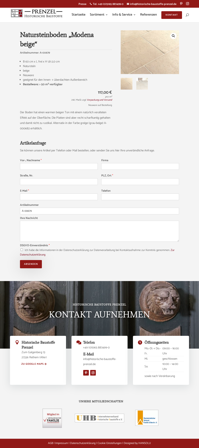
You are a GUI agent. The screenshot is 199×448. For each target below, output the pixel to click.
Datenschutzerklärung (82, 443)
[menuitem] (181, 5)
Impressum (61, 443)
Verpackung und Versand (99, 100)
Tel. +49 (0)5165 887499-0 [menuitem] (106, 4)
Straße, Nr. (26, 176)
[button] (173, 36)
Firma (104, 160)
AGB (50, 443)
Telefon (106, 191)
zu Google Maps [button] (32, 364)
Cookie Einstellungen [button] (110, 443)
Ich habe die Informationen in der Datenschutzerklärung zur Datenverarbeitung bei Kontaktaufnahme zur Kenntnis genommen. (97, 252)
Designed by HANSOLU (137, 443)
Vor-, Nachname (31, 160)
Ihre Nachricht (29, 218)
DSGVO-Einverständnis (35, 245)
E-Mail (24, 191)
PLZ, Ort (107, 176)
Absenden (31, 264)
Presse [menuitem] (82, 4)
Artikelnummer (29, 205)
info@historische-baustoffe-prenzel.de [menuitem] (151, 4)
